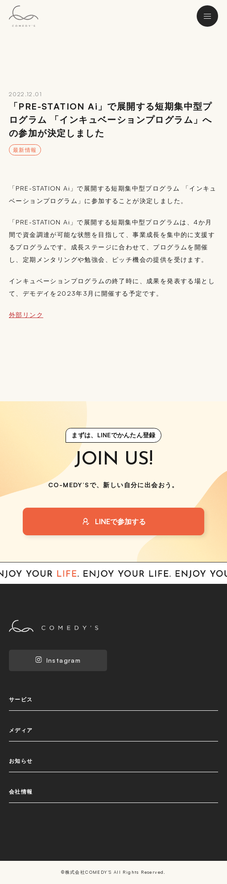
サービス (21, 699)
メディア (21, 730)
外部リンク (26, 314)
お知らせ (21, 761)
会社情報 (21, 791)
